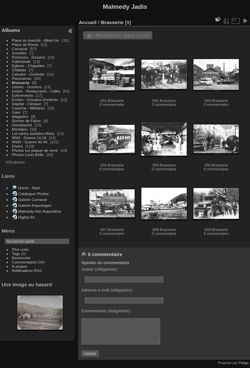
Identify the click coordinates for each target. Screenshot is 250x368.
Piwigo (244, 363)
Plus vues (20, 249)
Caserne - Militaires (28, 108)
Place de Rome (25, 44)
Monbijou (20, 129)
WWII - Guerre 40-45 (30, 142)
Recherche (21, 258)
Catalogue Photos (33, 193)
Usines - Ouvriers (27, 87)
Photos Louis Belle (28, 154)
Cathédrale (22, 61)
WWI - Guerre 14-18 (30, 137)
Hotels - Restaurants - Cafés (36, 91)
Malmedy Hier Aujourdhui (39, 211)
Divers (18, 146)
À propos (19, 266)
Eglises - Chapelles (28, 66)
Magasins (20, 116)
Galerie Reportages (34, 205)
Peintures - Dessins (28, 57)
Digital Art (26, 217)
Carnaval (19, 49)
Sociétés (19, 53)
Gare (16, 112)
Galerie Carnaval (32, 199)
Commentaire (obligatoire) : (106, 310)
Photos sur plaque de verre (35, 150)
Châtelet (19, 70)
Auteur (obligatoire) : (100, 269)
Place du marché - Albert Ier (36, 40)
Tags (16, 253)
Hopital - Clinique (27, 104)
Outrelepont (22, 125)
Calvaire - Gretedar (28, 74)
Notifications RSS (27, 270)
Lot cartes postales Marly (33, 133)
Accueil (88, 22)
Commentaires (24, 262)
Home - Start (29, 188)
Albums (11, 30)
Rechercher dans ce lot (122, 35)
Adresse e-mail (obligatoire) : (108, 290)
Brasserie (21, 82)
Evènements (23, 95)
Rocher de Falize (27, 121)
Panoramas (22, 78)
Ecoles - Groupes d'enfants (35, 99)
